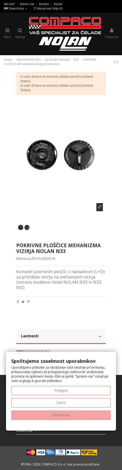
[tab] (61, 336)
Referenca (23, 259)
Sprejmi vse (61, 415)
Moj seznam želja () (48, 8)
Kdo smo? (10, 4)
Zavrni (61, 402)
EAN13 (21, 351)
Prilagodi (61, 390)
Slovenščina (16, 8)
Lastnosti (61, 336)
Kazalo (58, 4)
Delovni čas (27, 4)
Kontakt (44, 4)
